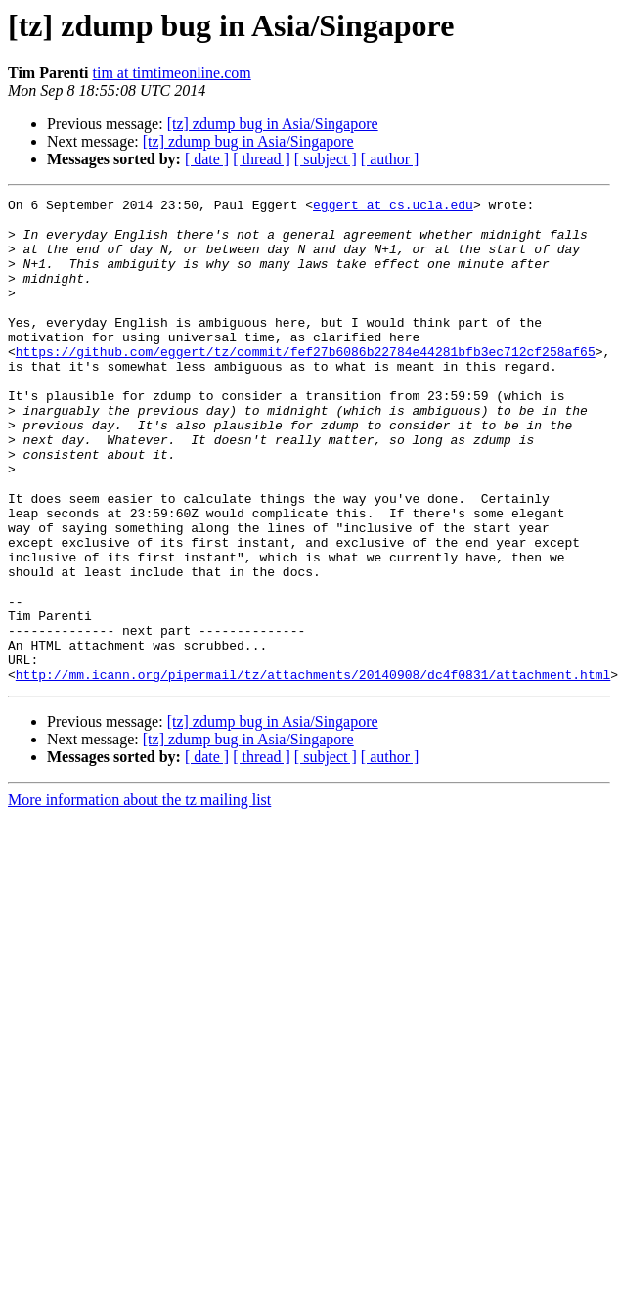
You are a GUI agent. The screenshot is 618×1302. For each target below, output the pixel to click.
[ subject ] (325, 159)
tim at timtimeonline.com (172, 73)
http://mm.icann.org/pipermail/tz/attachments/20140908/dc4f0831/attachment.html (313, 771)
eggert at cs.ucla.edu (393, 207)
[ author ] (390, 159)
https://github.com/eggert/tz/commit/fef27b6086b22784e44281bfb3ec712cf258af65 (306, 383)
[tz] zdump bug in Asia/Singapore (272, 123)
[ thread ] (261, 159)
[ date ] (207, 159)
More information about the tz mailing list (139, 896)
